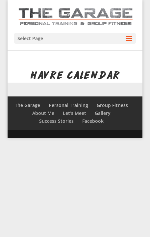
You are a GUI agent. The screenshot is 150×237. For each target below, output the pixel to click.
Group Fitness (112, 105)
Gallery (103, 113)
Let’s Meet (74, 113)
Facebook (93, 121)
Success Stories (56, 121)
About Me (43, 113)
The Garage (27, 105)
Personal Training (68, 105)
